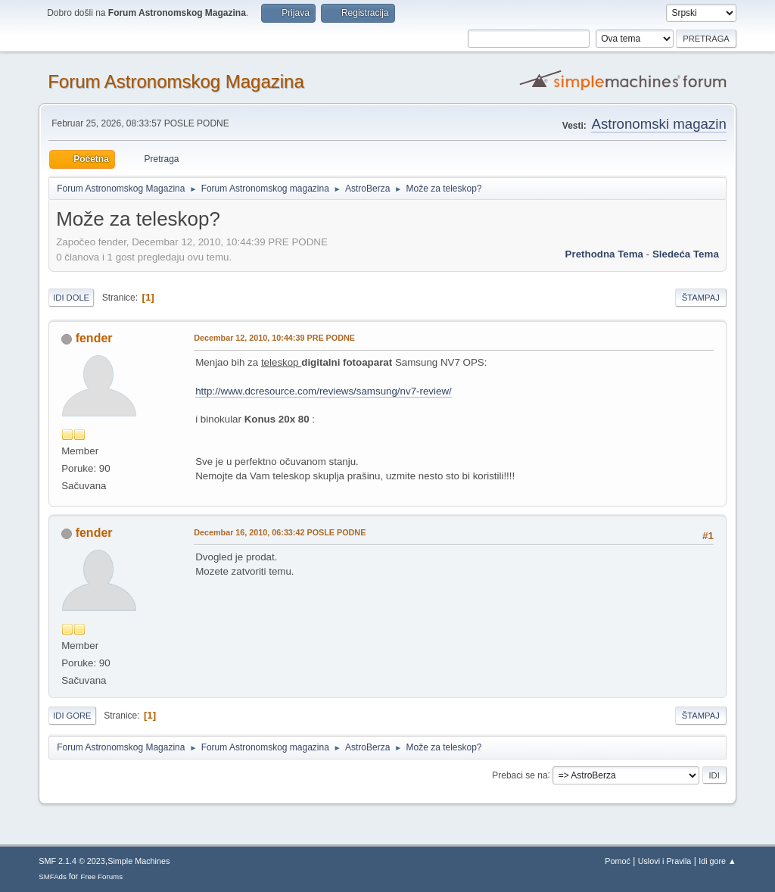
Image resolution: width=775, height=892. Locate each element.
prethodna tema (604, 254)
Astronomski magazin (658, 124)
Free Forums (101, 876)
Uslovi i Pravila (665, 860)
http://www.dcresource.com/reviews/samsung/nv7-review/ (323, 391)
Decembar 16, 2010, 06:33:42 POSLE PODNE (280, 532)
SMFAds (53, 876)
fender (94, 338)
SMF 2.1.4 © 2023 (72, 860)
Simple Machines (138, 860)
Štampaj (701, 297)
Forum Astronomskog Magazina (176, 81)
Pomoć (617, 860)
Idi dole (71, 297)
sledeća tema (685, 254)
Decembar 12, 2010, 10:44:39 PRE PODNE (274, 337)
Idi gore (72, 715)
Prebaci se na (519, 774)
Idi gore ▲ (717, 860)
